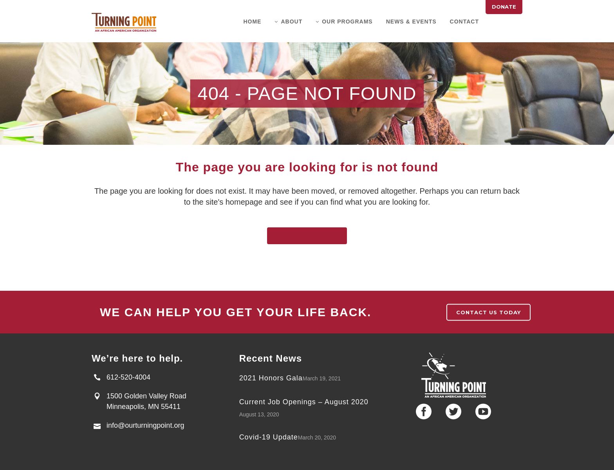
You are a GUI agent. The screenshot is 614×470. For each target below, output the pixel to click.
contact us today (488, 312)
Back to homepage (307, 236)
